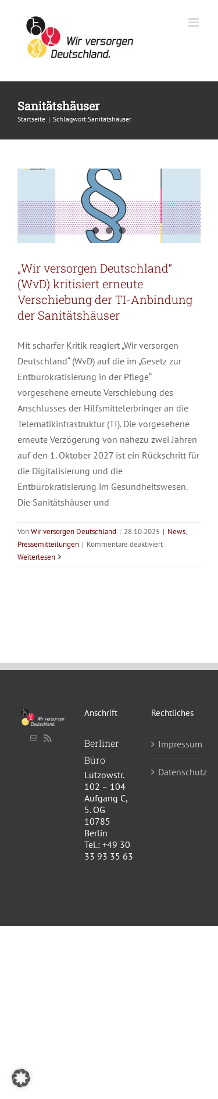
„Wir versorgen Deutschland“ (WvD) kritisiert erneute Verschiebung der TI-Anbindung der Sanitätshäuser (104, 291)
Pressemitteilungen (48, 544)
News (176, 531)
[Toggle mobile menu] (194, 22)
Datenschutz (176, 772)
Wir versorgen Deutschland (73, 531)
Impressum (176, 744)
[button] (21, 1078)
